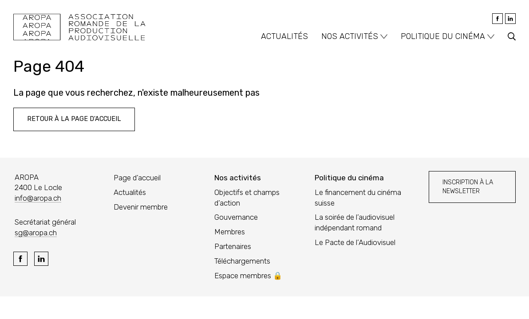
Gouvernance (236, 217)
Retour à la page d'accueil (74, 119)
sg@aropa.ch (36, 232)
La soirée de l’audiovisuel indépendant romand (355, 222)
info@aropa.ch (38, 198)
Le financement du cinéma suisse (358, 197)
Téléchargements (242, 261)
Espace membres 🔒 (248, 275)
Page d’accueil (137, 177)
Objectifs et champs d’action (247, 197)
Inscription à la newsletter (467, 187)
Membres (229, 231)
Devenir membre (141, 206)
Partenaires (232, 246)
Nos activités (349, 36)
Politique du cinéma (443, 36)
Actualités (284, 36)
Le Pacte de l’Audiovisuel (355, 242)
